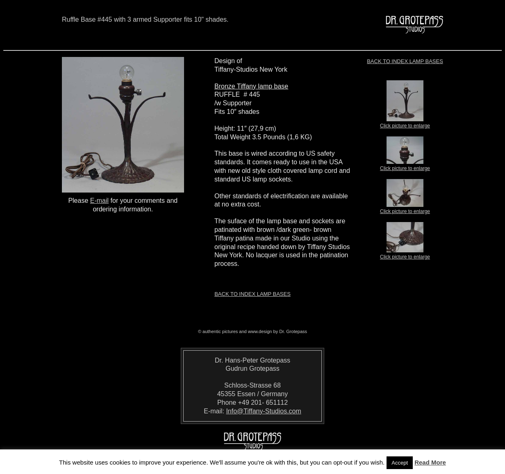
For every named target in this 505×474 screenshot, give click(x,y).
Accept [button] (399, 463)
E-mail (99, 200)
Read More (430, 462)
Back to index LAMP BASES (405, 61)
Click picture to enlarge (405, 123)
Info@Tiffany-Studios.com (263, 411)
